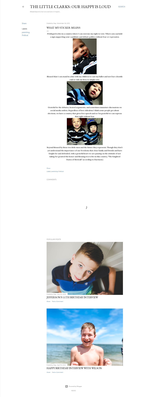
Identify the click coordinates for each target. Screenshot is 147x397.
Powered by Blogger (73, 386)
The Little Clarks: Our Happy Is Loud (70, 6)
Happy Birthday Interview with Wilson (74, 368)
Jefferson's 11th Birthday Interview (72, 297)
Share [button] (24, 23)
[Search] (121, 6)
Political (25, 35)
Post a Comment (57, 301)
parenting (26, 32)
